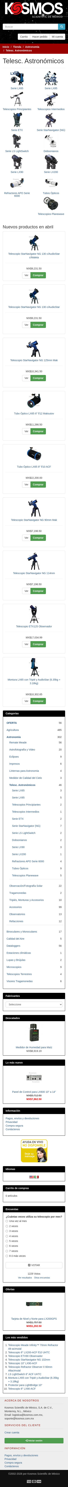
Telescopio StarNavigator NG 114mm (34, 573)
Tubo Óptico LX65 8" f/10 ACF (34, 466)
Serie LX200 (51, 172)
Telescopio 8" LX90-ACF (22, 1388)
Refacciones (16, 921)
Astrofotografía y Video (22, 749)
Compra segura (14, 1125)
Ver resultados (25, 1277)
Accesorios (15, 907)
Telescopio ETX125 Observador (34, 626)
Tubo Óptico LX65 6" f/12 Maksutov (34, 413)
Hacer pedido (39, 36)
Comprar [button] (38, 275)
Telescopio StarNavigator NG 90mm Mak (34, 519)
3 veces (12, 1231)
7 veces (12, 1251)
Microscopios (14, 967)
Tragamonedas (17, 892)
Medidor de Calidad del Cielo (25, 777)
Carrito (24, 36)
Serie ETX (17, 130)
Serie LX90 (17, 172)
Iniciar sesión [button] (34, 1440)
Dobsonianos (51, 151)
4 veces (12, 1236)
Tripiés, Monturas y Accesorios (26, 900)
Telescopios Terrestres (19, 974)
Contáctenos (13, 1129)
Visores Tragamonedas (20, 981)
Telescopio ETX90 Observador (25, 1356)
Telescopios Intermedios (51, 109)
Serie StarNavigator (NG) (51, 130)
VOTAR (34, 1265)
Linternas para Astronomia (24, 770)
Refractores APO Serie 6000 (17, 194)
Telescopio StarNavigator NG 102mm (29, 1359)
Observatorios (17, 914)
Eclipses (14, 756)
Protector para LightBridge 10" (25, 1385)
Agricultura (13, 730)
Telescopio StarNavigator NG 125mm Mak (34, 360)
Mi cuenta (57, 36)
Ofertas (10, 1289)
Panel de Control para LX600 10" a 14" (34, 1091)
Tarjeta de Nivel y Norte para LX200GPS (34, 1318)
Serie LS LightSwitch (17, 151)
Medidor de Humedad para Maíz (34, 1047)
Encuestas (12, 1209)
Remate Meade (18, 742)
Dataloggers (13, 945)
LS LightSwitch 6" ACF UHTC (24, 1374)
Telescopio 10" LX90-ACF (22, 1363)
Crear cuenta (12, 1432)
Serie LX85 (51, 88)
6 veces (12, 1245)
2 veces (12, 1226)
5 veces (12, 1241)
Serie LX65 (17, 88)
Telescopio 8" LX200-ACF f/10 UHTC (29, 1352)
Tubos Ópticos (51, 193)
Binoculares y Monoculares (22, 931)
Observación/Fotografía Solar (25, 885)
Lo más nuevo (14, 1062)
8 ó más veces (16, 1255)
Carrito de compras (17, 1188)
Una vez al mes (16, 1221)
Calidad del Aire (15, 938)
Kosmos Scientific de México (43, 1473)
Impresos (14, 763)
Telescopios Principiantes (17, 109)
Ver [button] (26, 275)
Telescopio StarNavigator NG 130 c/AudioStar (34, 307)
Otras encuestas (42, 1277)
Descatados (13, 1018)
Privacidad (11, 1122)
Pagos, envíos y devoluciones (22, 1118)
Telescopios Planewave (51, 214)
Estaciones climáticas (19, 952)
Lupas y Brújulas (16, 960)
